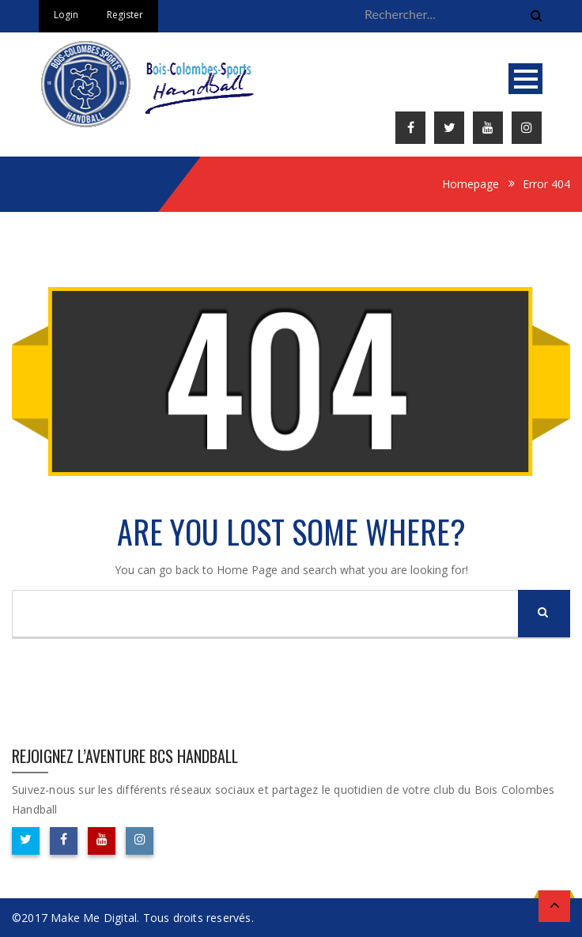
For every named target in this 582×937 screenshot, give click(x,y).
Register (125, 14)
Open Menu (525, 78)
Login (66, 14)
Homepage (470, 183)
